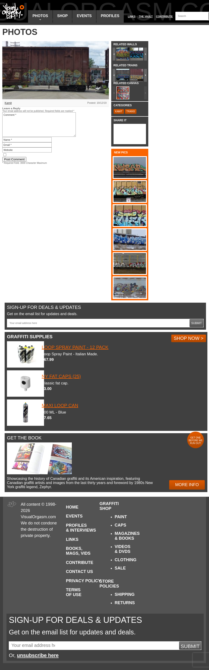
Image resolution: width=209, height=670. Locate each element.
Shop (62, 16)
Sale (120, 568)
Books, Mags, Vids (78, 551)
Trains (131, 111)
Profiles (110, 16)
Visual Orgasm (12, 11)
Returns (125, 602)
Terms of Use (74, 592)
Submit (196, 323)
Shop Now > (188, 338)
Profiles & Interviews (81, 528)
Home (72, 507)
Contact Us (79, 571)
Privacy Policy (83, 581)
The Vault (146, 16)
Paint (121, 517)
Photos (40, 17)
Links (132, 16)
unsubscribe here (38, 655)
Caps (120, 525)
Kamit (8, 103)
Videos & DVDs (122, 549)
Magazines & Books (127, 536)
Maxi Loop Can (60, 405)
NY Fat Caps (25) (61, 376)
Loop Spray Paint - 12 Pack (75, 347)
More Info (187, 484)
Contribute (164, 16)
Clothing (125, 559)
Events (84, 16)
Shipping (125, 594)
